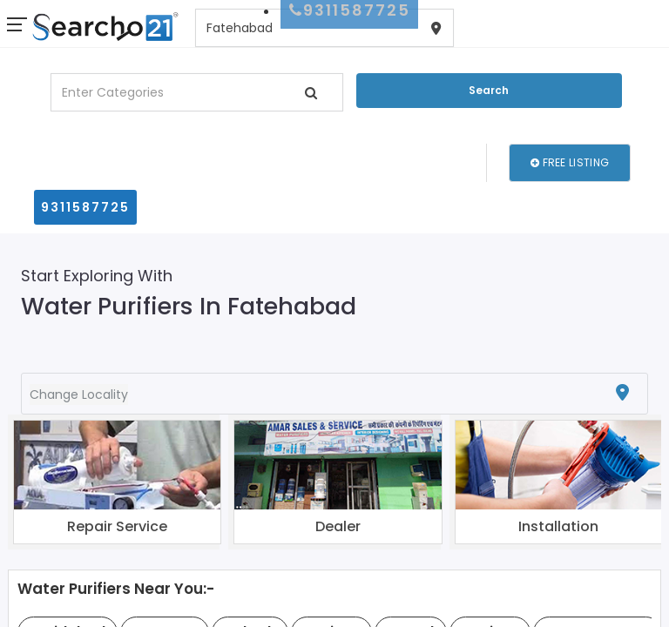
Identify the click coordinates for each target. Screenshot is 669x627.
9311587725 (85, 207)
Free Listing (569, 162)
